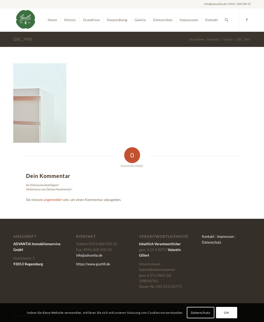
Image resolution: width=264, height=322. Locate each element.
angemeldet (53, 200)
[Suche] (226, 20)
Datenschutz (211, 242)
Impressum (225, 236)
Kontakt (208, 236)
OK (226, 313)
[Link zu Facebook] (247, 20)
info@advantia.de (89, 255)
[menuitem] (52, 20)
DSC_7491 (23, 39)
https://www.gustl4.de (93, 264)
